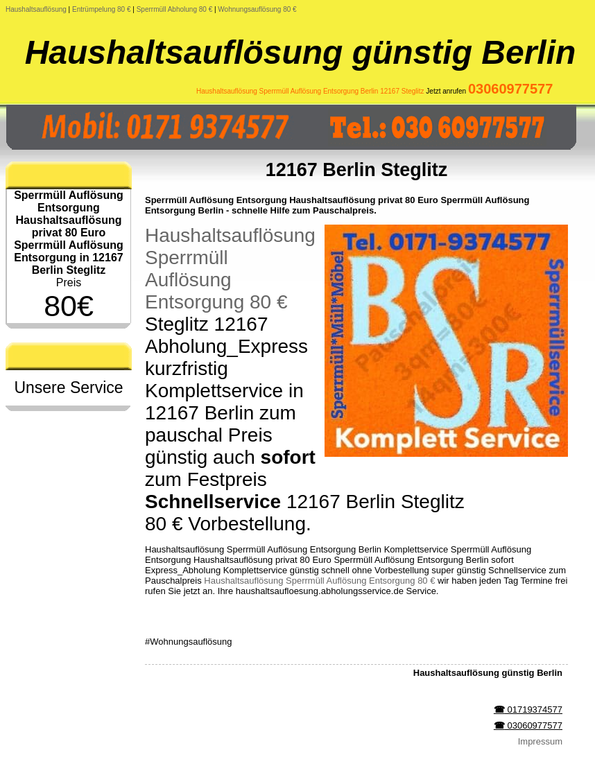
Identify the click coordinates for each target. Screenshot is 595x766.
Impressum (540, 741)
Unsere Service (68, 387)
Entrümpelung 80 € (101, 9)
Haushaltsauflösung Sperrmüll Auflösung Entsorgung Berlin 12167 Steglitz (310, 91)
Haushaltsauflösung (36, 9)
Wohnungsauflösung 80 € (257, 9)
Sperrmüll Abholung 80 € (175, 9)
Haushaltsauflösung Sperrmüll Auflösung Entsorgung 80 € (230, 269)
